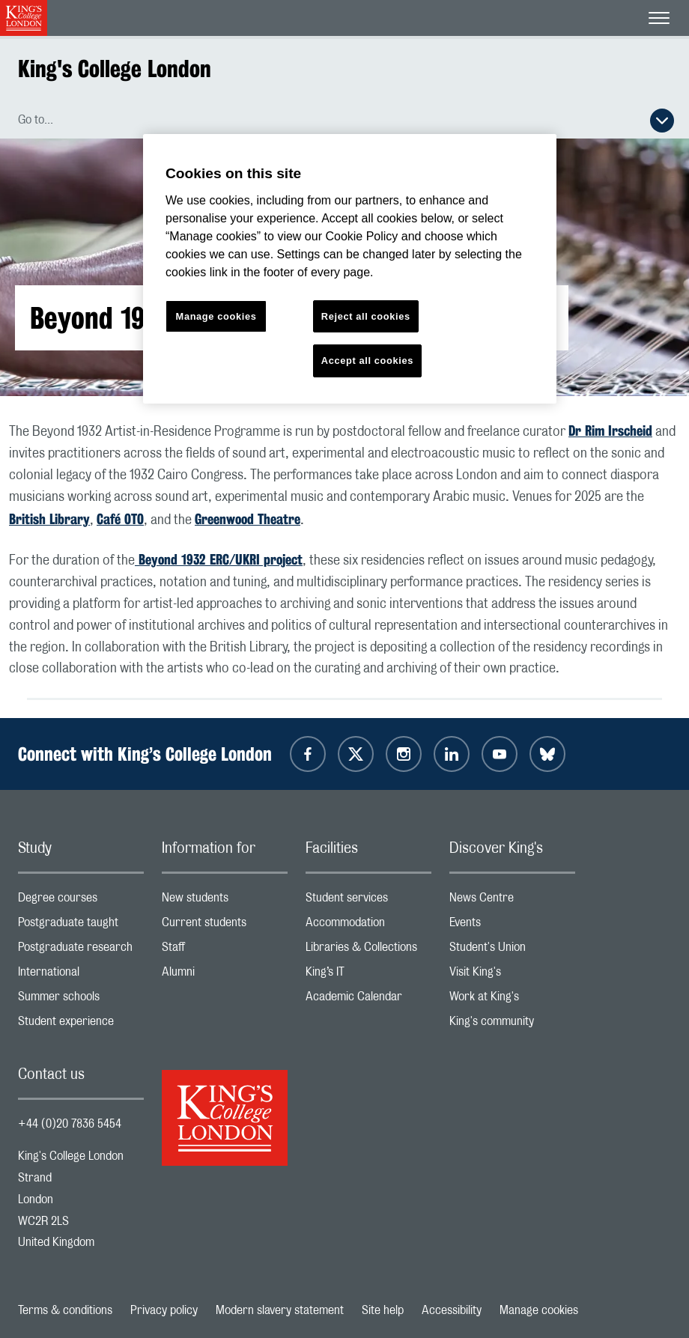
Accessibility (452, 1310)
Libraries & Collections (368, 950)
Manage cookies (539, 1310)
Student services (368, 901)
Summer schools (81, 1000)
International (81, 975)
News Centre (512, 901)
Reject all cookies (365, 316)
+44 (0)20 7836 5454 (69, 1124)
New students (225, 901)
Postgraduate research (81, 950)
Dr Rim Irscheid (610, 430)
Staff (225, 950)
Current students (225, 925)
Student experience (81, 1024)
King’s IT (368, 975)
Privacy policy (164, 1310)
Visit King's (512, 975)
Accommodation (368, 925)
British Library (49, 519)
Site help (383, 1310)
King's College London (114, 68)
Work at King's (512, 1000)
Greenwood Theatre (247, 519)
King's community (512, 1024)
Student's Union (512, 950)
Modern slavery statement (280, 1310)
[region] (349, 269)
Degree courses (81, 901)
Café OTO (120, 519)
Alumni (225, 975)
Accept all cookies (367, 360)
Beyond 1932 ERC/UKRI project (219, 559)
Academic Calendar (368, 1000)
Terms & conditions (65, 1310)
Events (512, 925)
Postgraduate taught (81, 925)
